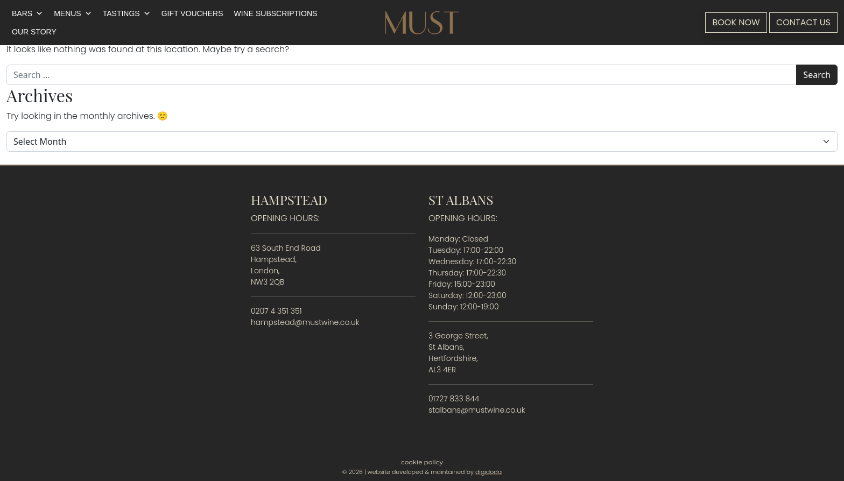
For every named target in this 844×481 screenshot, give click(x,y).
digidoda (488, 472)
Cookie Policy (422, 462)
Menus (73, 13)
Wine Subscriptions (276, 13)
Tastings (127, 13)
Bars (27, 13)
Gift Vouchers (192, 13)
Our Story (34, 31)
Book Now (735, 22)
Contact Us (803, 22)
